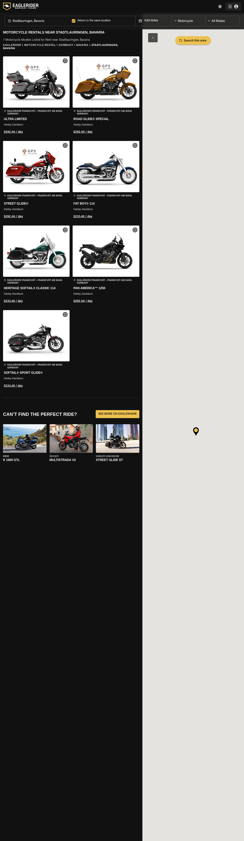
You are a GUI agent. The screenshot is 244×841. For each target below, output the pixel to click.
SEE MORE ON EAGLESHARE (117, 414)
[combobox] (37, 21)
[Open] (205, 19)
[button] (36, 95)
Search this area (193, 40)
